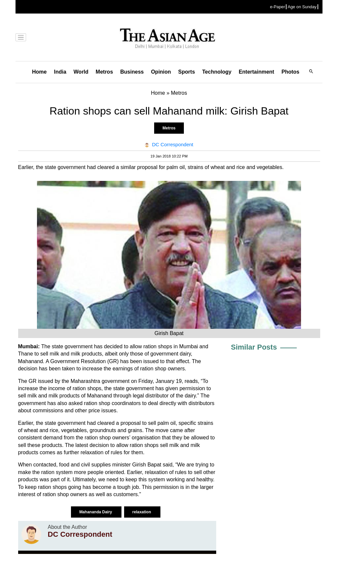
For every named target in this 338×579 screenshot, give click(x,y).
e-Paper (277, 6)
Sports (186, 72)
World (81, 72)
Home (39, 72)
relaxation (142, 512)
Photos (290, 72)
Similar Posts (254, 347)
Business (132, 72)
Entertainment (256, 72)
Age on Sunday (302, 6)
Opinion (161, 72)
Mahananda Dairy (96, 512)
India (60, 72)
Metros (104, 72)
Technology (217, 72)
